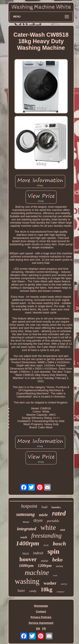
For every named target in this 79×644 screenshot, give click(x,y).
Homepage (41, 605)
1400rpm (27, 543)
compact (60, 591)
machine (37, 572)
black (26, 553)
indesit (38, 553)
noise (44, 560)
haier (21, 591)
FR (44, 628)
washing (27, 581)
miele (43, 515)
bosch (59, 544)
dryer (38, 520)
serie (46, 545)
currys (64, 583)
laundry (56, 507)
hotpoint (29, 506)
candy (32, 591)
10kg (46, 589)
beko (57, 559)
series (59, 566)
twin (55, 575)
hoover (28, 559)
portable (53, 521)
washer (50, 583)
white (48, 527)
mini (62, 529)
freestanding (46, 535)
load (44, 507)
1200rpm (45, 566)
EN (38, 628)
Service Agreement (41, 622)
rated (59, 513)
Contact (41, 611)
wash (23, 537)
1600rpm (26, 565)
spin (53, 551)
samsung (25, 514)
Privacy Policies (41, 617)
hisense (26, 522)
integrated (26, 528)
